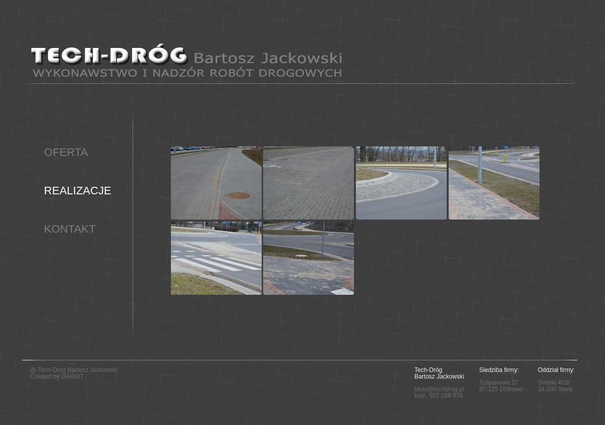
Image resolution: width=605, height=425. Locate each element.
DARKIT (73, 376)
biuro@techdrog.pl (439, 389)
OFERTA (66, 152)
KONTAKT (69, 229)
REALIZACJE (77, 190)
